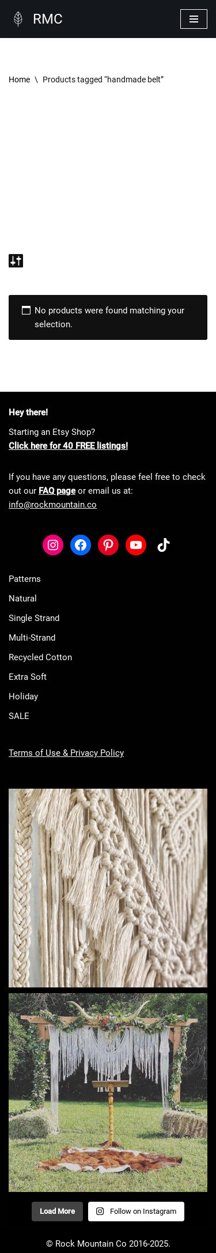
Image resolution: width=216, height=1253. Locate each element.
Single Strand (34, 618)
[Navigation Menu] (193, 19)
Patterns (25, 579)
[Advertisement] (108, 174)
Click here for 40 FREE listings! (68, 446)
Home (19, 79)
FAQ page (57, 491)
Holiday (23, 696)
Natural (23, 598)
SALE (19, 716)
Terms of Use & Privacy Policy (66, 753)
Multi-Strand (32, 638)
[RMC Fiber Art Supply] (36, 19)
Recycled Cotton (40, 657)
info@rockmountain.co (53, 504)
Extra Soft (28, 677)
